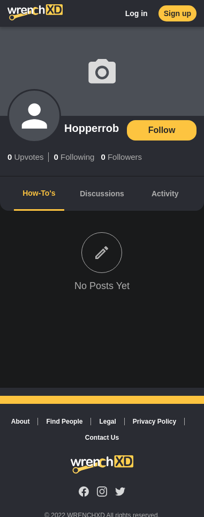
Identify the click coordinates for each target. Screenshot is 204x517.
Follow (162, 130)
